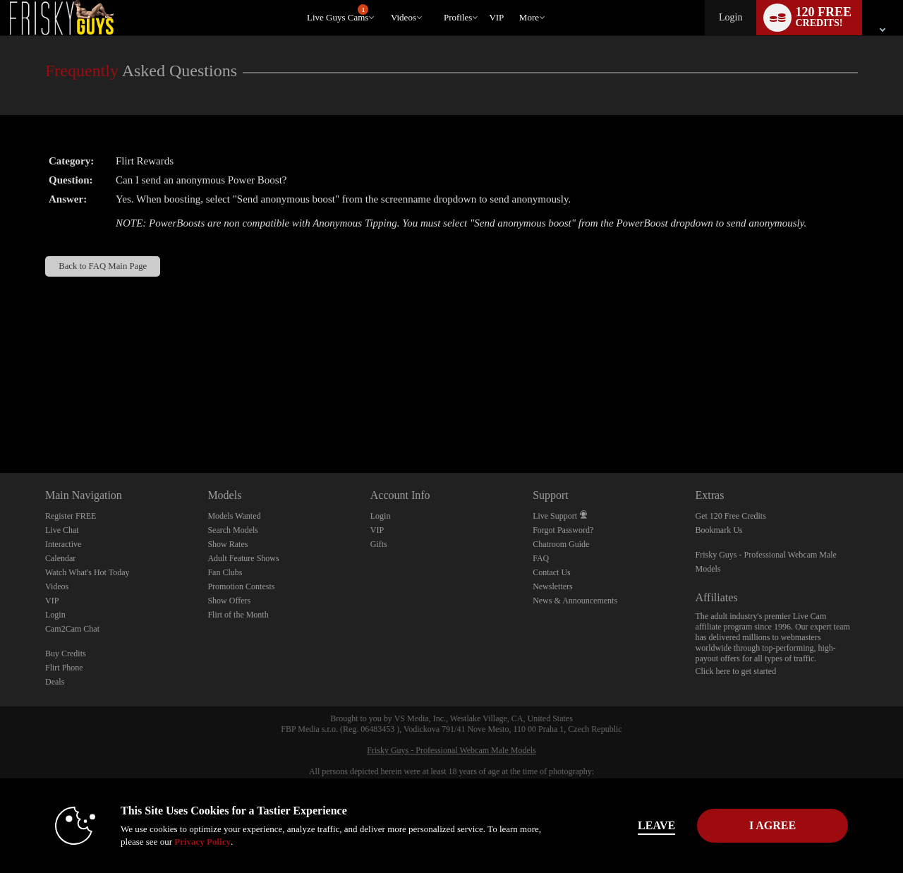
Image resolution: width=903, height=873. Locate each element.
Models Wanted (233, 516)
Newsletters (553, 586)
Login (730, 17)
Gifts (378, 544)
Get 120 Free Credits (731, 516)
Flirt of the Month (237, 615)
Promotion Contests (240, 586)
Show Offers (228, 601)
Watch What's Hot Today (87, 572)
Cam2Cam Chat (72, 629)
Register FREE (70, 516)
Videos (403, 17)
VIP (496, 17)
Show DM (0, 420)
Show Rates (227, 544)
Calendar (60, 558)
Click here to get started (736, 671)
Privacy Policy (194, 841)
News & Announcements (575, 601)
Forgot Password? (563, 530)
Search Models (232, 530)
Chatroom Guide (561, 544)
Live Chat (62, 530)
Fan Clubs (224, 572)
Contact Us (552, 572)
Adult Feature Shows (243, 558)
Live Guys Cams (337, 13)
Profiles (458, 17)
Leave (648, 825)
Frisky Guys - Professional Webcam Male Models (451, 750)
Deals (54, 682)
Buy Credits (65, 653)
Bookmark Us (719, 530)
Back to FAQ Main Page (103, 266)
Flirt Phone (64, 668)
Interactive (63, 544)
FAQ (541, 558)
